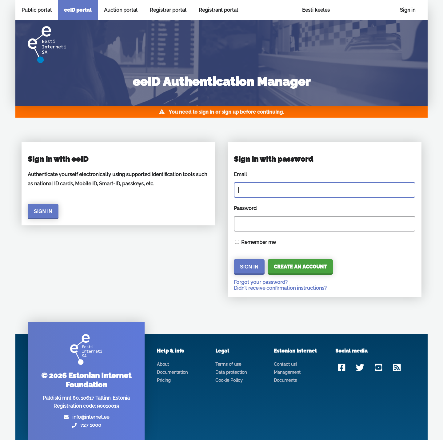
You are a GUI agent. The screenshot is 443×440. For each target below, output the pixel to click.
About (163, 364)
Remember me (258, 242)
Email (240, 174)
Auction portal (121, 10)
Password (245, 208)
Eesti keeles (316, 10)
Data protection (231, 372)
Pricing (164, 380)
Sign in (407, 10)
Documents (285, 380)
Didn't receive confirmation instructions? (280, 288)
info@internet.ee (90, 417)
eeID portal (78, 10)
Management (287, 372)
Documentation (172, 372)
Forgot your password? (261, 282)
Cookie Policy (229, 380)
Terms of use (228, 364)
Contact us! (285, 364)
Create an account (300, 267)
